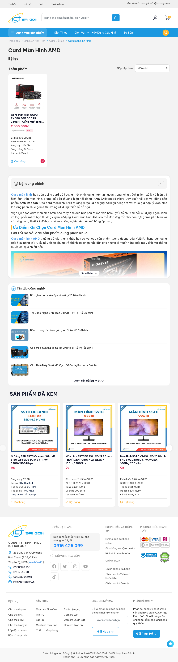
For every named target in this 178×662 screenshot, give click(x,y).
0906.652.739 (21, 572)
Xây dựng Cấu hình (104, 32)
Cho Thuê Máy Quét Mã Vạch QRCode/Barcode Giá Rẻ (63, 365)
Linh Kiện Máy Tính (34, 40)
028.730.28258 (22, 576)
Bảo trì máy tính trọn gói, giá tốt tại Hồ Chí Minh (59, 330)
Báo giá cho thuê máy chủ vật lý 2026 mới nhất (58, 295)
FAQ (41, 4)
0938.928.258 (21, 567)
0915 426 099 (68, 545)
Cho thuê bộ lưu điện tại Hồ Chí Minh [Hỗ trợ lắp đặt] (61, 347)
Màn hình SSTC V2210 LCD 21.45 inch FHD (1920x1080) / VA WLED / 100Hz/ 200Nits (89, 460)
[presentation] (169, 448)
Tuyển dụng (57, 4)
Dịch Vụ (79, 32)
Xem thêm (89, 273)
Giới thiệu (60, 32)
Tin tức (12, 4)
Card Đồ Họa (56, 40)
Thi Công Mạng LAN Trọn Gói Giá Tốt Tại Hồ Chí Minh (62, 312)
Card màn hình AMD (79, 40)
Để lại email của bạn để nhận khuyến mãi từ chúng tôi (108, 610)
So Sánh (129, 32)
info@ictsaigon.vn (24, 581)
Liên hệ (27, 4)
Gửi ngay (105, 631)
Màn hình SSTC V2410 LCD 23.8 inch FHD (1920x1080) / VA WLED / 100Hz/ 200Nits (143, 460)
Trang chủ (14, 40)
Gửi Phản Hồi (146, 633)
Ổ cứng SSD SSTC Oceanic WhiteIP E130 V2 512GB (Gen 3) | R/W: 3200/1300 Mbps (33, 460)
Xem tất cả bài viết (89, 380)
